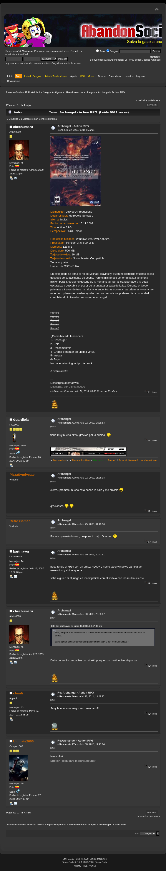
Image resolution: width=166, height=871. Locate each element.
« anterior (141, 100)
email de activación (16, 54)
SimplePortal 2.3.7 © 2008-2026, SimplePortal (85, 862)
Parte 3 (54, 320)
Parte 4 (54, 324)
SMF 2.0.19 (68, 859)
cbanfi (18, 693)
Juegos (112, 51)
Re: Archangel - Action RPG (75, 692)
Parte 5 (54, 328)
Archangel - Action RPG (73, 126)
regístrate (61, 51)
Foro (100, 51)
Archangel (64, 419)
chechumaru (23, 127)
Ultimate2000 (23, 741)
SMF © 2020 (82, 859)
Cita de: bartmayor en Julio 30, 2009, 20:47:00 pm (76, 626)
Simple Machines (98, 859)
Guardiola (21, 419)
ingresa (49, 51)
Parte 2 (54, 316)
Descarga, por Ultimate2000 (67, 386)
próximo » (154, 100)
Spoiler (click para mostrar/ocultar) (73, 760)
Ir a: (137, 833)
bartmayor (21, 551)
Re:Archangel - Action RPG (75, 740)
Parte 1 (54, 312)
